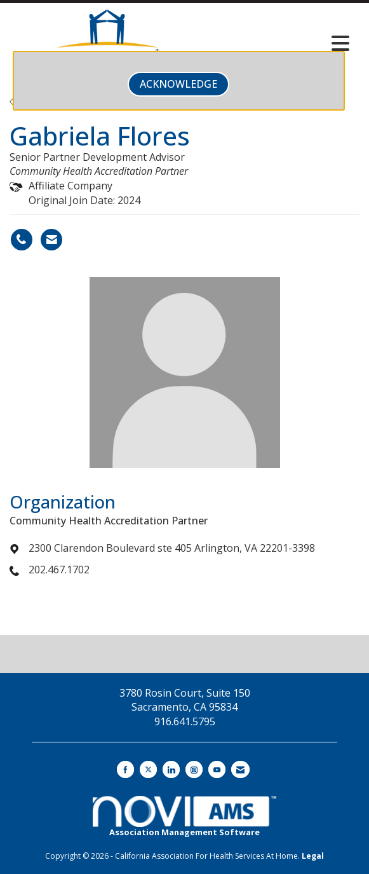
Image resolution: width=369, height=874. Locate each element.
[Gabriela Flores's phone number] (22, 240)
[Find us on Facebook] (125, 769)
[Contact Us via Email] (240, 769)
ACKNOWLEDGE (178, 84)
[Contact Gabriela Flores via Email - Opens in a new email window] (51, 240)
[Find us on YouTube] (216, 769)
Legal (313, 855)
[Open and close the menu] (281, 43)
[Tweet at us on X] (148, 769)
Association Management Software (184, 817)
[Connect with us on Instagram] (194, 769)
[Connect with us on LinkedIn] (171, 769)
